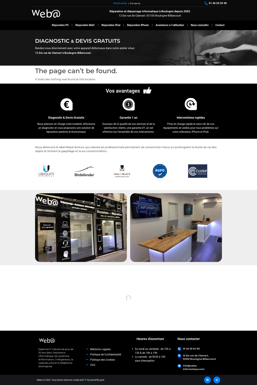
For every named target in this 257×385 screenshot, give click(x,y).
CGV (92, 365)
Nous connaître (200, 25)
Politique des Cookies (102, 359)
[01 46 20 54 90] (179, 349)
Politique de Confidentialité (105, 354)
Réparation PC (60, 25)
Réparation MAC (85, 25)
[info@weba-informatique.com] (179, 366)
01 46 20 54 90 (191, 348)
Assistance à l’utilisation (170, 25)
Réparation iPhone (138, 25)
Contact (219, 25)
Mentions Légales (100, 349)
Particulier (120, 3)
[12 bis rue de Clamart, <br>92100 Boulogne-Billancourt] (179, 356)
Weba (39, 380)
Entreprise (135, 3)
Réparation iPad (110, 25)
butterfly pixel (97, 380)
